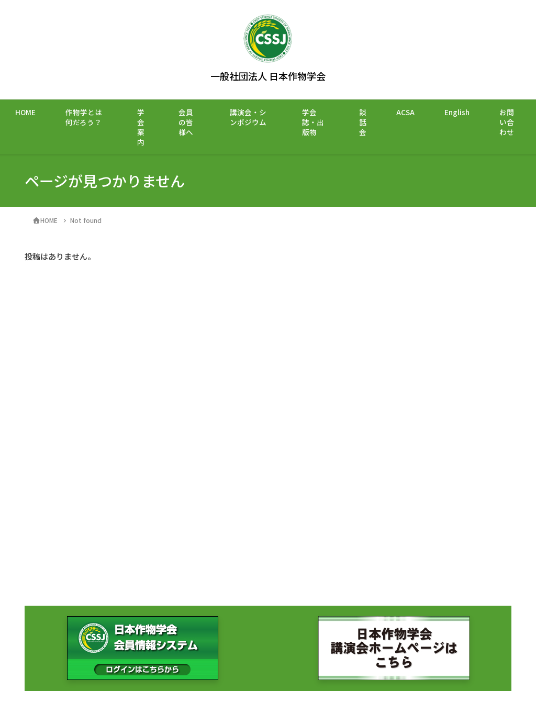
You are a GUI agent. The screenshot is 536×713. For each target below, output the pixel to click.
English (457, 112)
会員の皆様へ (185, 122)
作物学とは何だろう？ (83, 117)
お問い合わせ (506, 122)
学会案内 (140, 127)
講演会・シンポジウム (248, 117)
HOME (25, 112)
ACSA (405, 112)
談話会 (362, 122)
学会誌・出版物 (313, 122)
